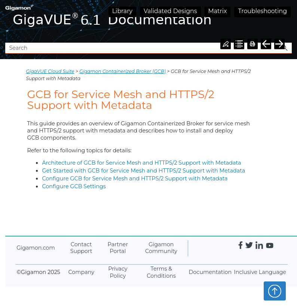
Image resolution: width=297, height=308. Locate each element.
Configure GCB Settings (73, 186)
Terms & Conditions (161, 272)
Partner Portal (118, 248)
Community (161, 248)
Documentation (210, 272)
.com (35, 247)
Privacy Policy (117, 272)
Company (81, 272)
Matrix (217, 11)
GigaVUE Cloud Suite (50, 71)
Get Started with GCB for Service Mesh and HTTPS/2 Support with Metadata (143, 170)
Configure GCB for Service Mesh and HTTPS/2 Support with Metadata (134, 178)
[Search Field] (148, 48)
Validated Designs (170, 11)
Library (122, 11)
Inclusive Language (260, 272)
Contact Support (81, 248)
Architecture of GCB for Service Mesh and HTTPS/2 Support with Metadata (141, 162)
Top (274, 291)
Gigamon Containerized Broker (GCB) (122, 71)
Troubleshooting (262, 11)
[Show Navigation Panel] (288, 21)
